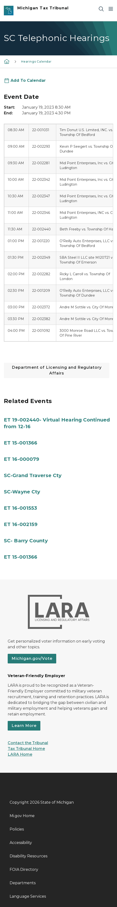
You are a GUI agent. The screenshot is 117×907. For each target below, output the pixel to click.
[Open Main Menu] (111, 9)
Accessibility (21, 842)
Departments (23, 883)
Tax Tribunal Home (26, 748)
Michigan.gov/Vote (32, 658)
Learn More (24, 725)
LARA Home (20, 754)
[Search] (101, 9)
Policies (17, 829)
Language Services (28, 896)
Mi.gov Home (22, 815)
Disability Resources (28, 856)
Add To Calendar (28, 80)
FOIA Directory (24, 869)
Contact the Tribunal (28, 743)
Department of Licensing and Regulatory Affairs (57, 370)
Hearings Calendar (36, 61)
